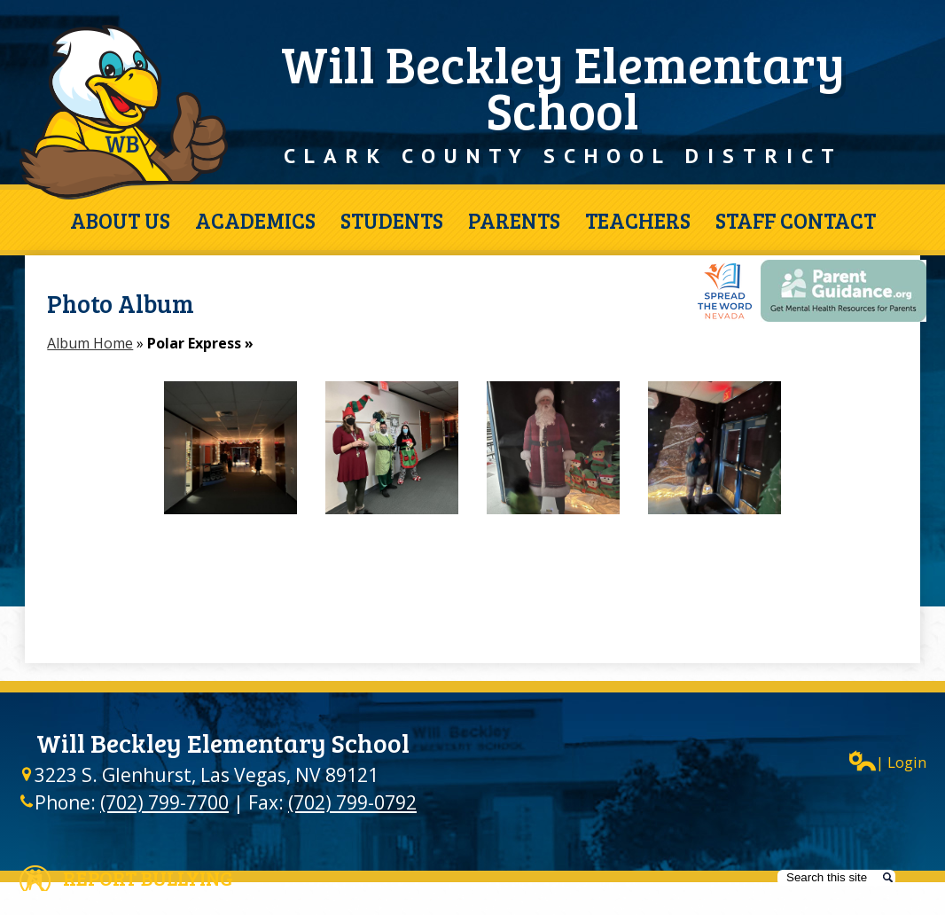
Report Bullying (148, 877)
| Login (887, 761)
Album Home (90, 343)
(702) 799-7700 (164, 802)
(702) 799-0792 (352, 802)
